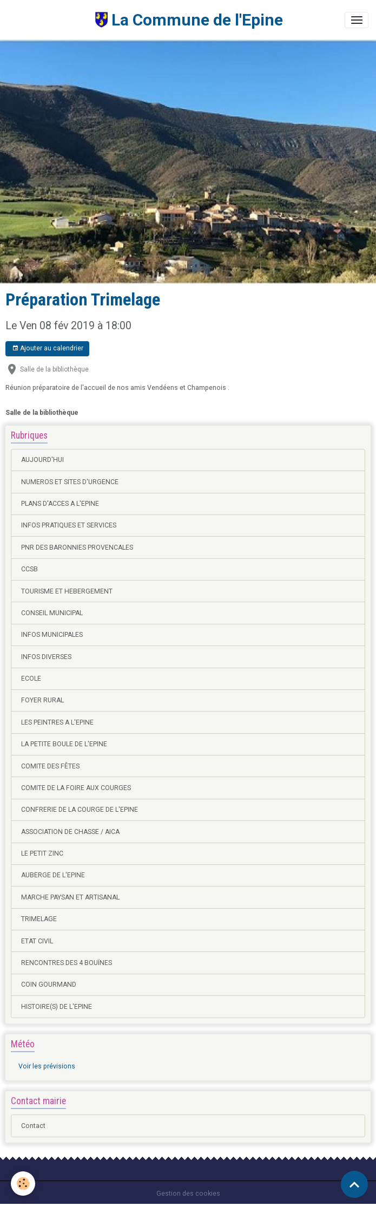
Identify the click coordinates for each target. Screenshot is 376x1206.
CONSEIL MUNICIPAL (52, 613)
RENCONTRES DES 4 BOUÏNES (66, 963)
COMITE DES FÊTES (50, 766)
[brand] (145, 20)
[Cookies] (23, 1183)
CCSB (29, 569)
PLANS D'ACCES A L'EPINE (60, 503)
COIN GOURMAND (48, 984)
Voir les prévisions (46, 1066)
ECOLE (31, 678)
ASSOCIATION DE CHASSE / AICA (70, 832)
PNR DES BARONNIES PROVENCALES (77, 547)
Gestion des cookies (188, 1193)
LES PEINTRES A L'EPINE (57, 722)
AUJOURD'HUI (42, 460)
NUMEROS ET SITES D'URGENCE (69, 482)
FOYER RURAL (42, 700)
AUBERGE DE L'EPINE (53, 875)
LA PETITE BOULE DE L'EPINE (64, 744)
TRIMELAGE (39, 919)
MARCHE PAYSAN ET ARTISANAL (70, 897)
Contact (33, 1126)
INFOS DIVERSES (46, 657)
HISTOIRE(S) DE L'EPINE (56, 1007)
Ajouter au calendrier (47, 348)
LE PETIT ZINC (42, 853)
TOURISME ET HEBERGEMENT (67, 591)
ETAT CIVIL (37, 941)
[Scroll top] (354, 1184)
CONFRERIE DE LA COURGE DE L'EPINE (79, 809)
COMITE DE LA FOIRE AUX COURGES (76, 788)
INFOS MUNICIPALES (52, 634)
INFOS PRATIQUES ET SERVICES (68, 525)
